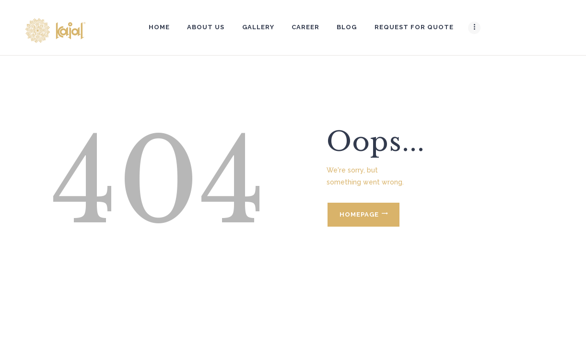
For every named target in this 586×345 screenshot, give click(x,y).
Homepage (359, 214)
